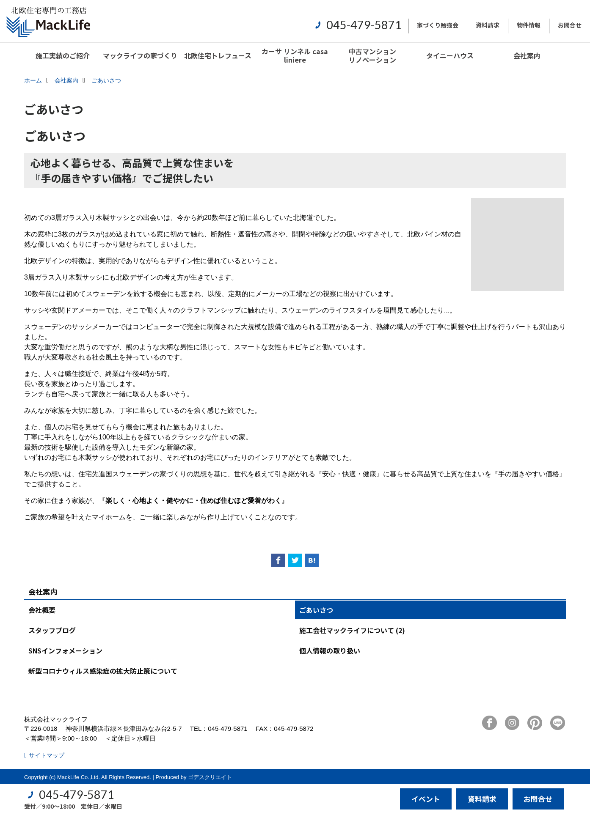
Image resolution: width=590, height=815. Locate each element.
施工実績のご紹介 (63, 55)
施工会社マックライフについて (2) (352, 630)
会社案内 (526, 55)
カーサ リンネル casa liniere (295, 55)
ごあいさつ (316, 610)
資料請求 (487, 25)
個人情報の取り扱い (329, 650)
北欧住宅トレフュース (217, 55)
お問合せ (570, 25)
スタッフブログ (52, 630)
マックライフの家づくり (140, 55)
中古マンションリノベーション (372, 55)
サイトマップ (46, 755)
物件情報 (528, 25)
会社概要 (41, 610)
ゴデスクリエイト (210, 777)
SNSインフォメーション (65, 650)
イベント (425, 798)
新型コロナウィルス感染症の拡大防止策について (102, 671)
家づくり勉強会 (437, 25)
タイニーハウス (450, 55)
